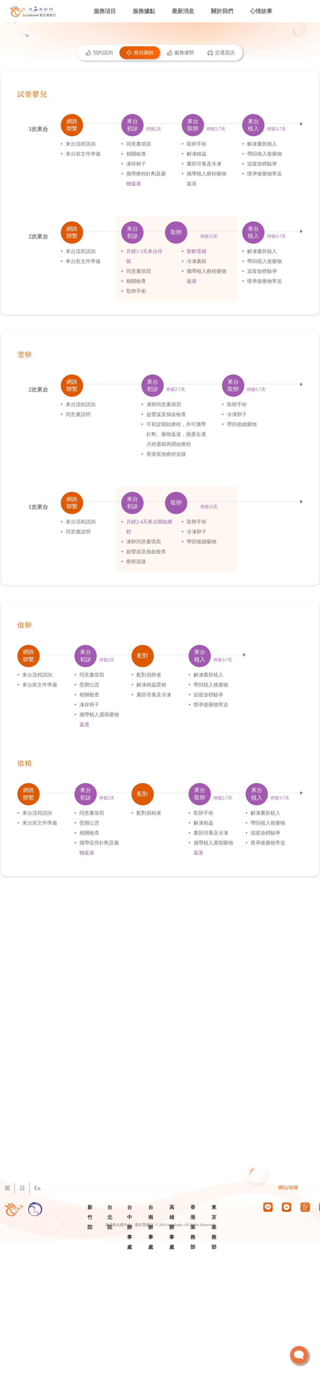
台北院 (109, 1217)
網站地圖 (288, 1187)
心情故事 (261, 11)
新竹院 (89, 1217)
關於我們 (222, 11)
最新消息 (183, 11)
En (37, 1188)
